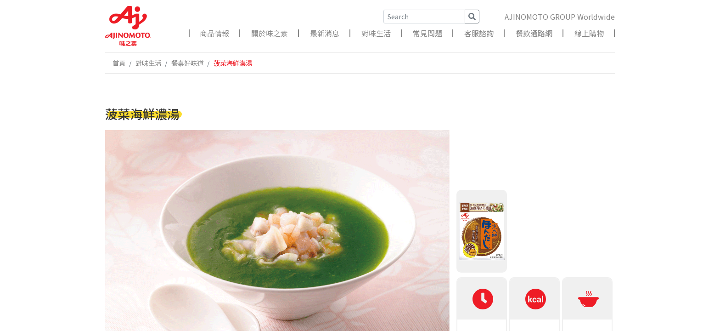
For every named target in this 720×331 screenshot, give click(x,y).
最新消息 (324, 33)
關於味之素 (269, 33)
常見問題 (427, 33)
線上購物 (589, 33)
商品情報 (214, 33)
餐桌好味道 (187, 63)
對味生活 (376, 33)
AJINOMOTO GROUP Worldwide (560, 16)
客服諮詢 (479, 33)
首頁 (118, 63)
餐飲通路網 (534, 33)
